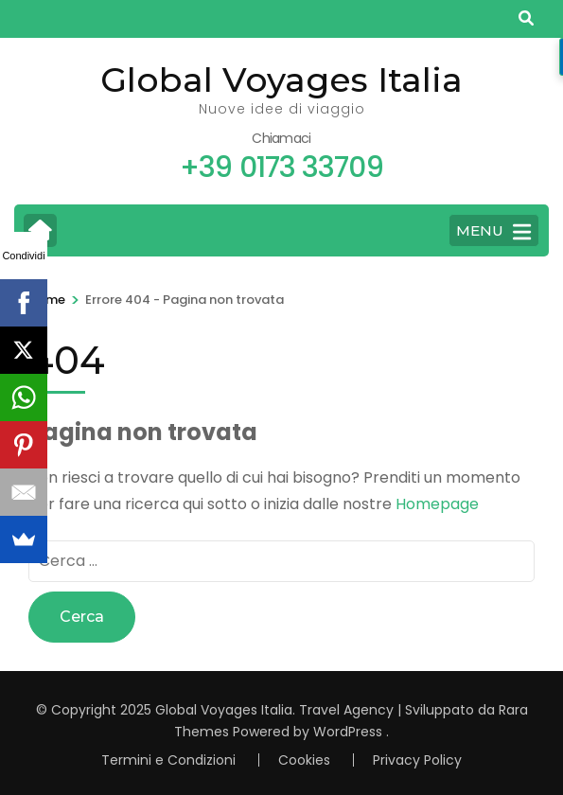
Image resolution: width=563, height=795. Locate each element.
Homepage (437, 504)
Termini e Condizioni (168, 760)
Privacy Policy (417, 760)
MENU (493, 231)
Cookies (304, 760)
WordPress (347, 731)
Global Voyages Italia (281, 79)
